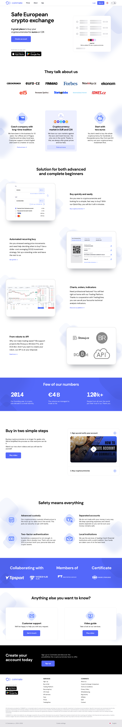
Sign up (101, 3)
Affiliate (83, 697)
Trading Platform (48, 687)
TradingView (47, 702)
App (42, 3)
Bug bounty (84, 694)
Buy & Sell (46, 684)
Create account (21, 39)
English (112, 723)
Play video (13, 455)
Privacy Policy (85, 689)
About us (83, 681)
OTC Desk (46, 692)
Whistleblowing (85, 692)
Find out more (22, 147)
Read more (13, 354)
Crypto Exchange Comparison (90, 684)
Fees (44, 697)
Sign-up (45, 681)
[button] (93, 447)
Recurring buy (47, 689)
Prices (28, 3)
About (35, 3)
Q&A (82, 700)
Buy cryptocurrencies (77, 209)
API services (46, 694)
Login (94, 3)
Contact (83, 702)
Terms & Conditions (87, 687)
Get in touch (31, 633)
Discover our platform (77, 308)
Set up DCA (14, 259)
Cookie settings (61, 723)
